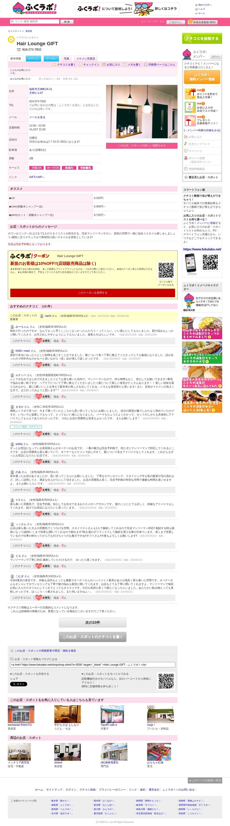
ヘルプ (201, 9)
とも (18, 555)
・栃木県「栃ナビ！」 (60, 800)
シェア (14, 678)
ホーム (201, 13)
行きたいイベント (199, 143)
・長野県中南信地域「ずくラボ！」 (194, 805)
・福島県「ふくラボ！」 (61, 805)
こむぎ (20, 576)
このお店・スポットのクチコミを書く (92, 637)
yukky (19, 444)
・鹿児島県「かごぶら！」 (105, 813)
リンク (133, 789)
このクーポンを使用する (92, 292)
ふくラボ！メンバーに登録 (199, 223)
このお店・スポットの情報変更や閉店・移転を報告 (45, 650)
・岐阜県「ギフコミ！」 (146, 805)
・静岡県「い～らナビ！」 (189, 809)
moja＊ (151, 724)
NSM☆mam (23, 350)
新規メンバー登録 (203, 22)
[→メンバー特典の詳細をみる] (202, 130)
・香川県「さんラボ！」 (104, 809)
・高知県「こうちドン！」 (189, 813)
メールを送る (37, 117)
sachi (48, 315)
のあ (18, 472)
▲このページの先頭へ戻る (205, 780)
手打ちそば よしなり (66, 724)
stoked (58, 762)
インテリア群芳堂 (18, 762)
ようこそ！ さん (152, 21)
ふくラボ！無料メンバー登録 (202, 77)
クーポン (51, 58)
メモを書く (134, 64)
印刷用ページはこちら (161, 64)
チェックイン (91, 64)
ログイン (175, 22)
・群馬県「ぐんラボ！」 (61, 809)
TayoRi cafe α (109, 724)
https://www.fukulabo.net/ (202, 249)
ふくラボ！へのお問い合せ (179, 789)
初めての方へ (205, 5)
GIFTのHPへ (36, 177)
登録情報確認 (197, 168)
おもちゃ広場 (155, 762)
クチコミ (33, 58)
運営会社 (154, 789)
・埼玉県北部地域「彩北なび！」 (150, 813)
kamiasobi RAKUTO (20, 724)
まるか (20, 406)
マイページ (195, 151)
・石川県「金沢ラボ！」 (61, 813)
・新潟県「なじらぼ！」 (104, 805)
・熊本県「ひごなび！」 (104, 800)
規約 (142, 789)
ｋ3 (18, 499)
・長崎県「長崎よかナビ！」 (190, 800)
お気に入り (113, 64)
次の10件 (92, 622)
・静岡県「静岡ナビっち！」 (148, 800)
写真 (66, 58)
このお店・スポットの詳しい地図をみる (142, 145)
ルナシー (21, 375)
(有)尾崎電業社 (110, 762)
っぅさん (21, 524)
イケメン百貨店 (85, 58)
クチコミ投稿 (87, 789)
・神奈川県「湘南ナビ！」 (147, 809)
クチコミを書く (66, 64)
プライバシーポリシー (112, 789)
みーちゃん (22, 326)
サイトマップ (54, 789)
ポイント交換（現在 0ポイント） (200, 160)
